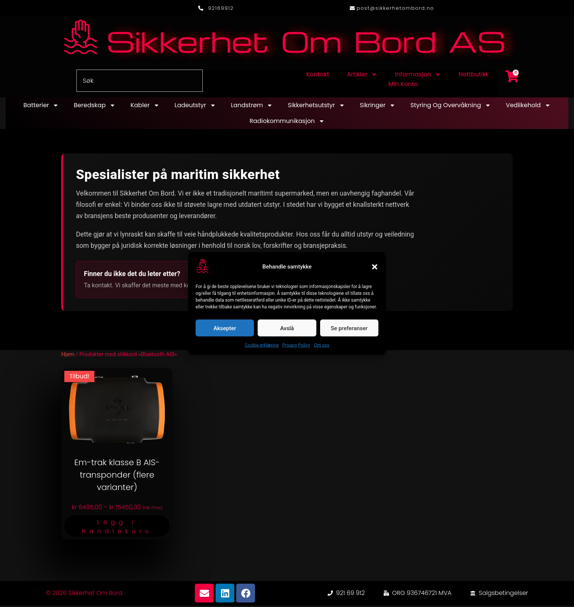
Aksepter (225, 328)
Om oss (321, 345)
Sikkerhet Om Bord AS (305, 42)
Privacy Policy (296, 345)
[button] (374, 266)
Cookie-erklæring (262, 345)
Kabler (145, 107)
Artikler (362, 76)
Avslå (287, 328)
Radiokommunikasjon (286, 123)
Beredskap (94, 107)
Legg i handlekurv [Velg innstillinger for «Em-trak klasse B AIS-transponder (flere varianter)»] (117, 528)
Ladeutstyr (195, 107)
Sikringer (377, 107)
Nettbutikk (474, 76)
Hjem (67, 355)
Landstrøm (252, 107)
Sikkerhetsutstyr (316, 107)
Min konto (403, 86)
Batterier (41, 107)
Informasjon (418, 76)
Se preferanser (349, 328)
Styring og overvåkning (450, 107)
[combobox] (139, 82)
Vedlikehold (528, 107)
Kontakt (317, 76)
